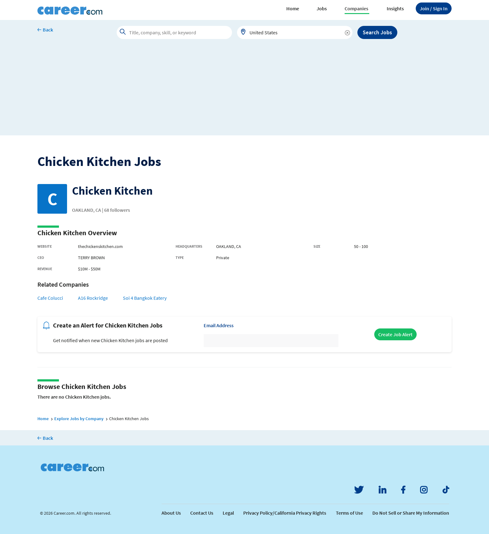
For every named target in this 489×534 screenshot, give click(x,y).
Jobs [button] (322, 8)
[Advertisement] (244, 91)
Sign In (434, 8)
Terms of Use (349, 513)
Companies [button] (356, 8)
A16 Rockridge (93, 298)
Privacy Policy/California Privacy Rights (284, 513)
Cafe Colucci (50, 298)
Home (292, 8)
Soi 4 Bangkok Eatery (145, 298)
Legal (228, 513)
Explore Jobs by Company (79, 418)
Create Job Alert (395, 334)
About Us (171, 513)
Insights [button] (395, 8)
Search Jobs (377, 32)
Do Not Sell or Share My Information (410, 513)
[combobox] (294, 32)
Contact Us (201, 513)
